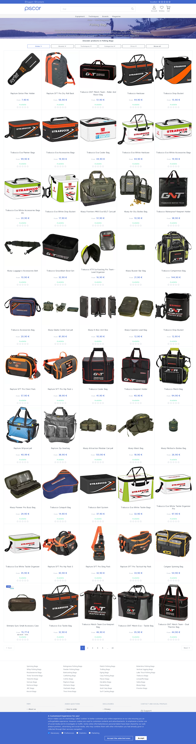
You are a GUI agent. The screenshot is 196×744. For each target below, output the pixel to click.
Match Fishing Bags (107, 666)
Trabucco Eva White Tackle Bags (136, 507)
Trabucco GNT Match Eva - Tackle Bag (135, 626)
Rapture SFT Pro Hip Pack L (60, 389)
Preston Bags (141, 688)
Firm (28, 704)
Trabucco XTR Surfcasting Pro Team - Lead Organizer (98, 270)
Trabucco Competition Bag (173, 271)
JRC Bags (30, 688)
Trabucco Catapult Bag (60, 507)
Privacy (107, 709)
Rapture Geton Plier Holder (22, 93)
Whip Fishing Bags (34, 669)
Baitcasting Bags (70, 672)
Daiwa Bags (104, 685)
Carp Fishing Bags (107, 675)
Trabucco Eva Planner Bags (22, 152)
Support (29, 2)
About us (32, 709)
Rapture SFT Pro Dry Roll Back (60, 93)
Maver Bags (104, 679)
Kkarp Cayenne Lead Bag (136, 330)
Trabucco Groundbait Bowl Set (60, 271)
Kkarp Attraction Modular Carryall (98, 448)
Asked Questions (72, 704)
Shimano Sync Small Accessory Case (23, 626)
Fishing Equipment (102, 20)
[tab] (41, 705)
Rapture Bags (68, 682)
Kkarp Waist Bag (135, 448)
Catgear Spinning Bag (173, 566)
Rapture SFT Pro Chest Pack (23, 389)
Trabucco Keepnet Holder (135, 389)
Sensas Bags (32, 682)
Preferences (69, 733)
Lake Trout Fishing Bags (145, 672)
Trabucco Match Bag (173, 389)
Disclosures (108, 704)
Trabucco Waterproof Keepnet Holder (173, 211)
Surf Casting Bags (107, 691)
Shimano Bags (69, 685)
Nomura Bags (32, 685)
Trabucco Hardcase (135, 93)
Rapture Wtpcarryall (23, 448)
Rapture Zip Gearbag (60, 448)
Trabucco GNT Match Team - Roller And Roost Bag (98, 93)
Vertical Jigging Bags (144, 669)
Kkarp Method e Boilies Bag (173, 448)
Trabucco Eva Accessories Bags (60, 152)
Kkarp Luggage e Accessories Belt (22, 271)
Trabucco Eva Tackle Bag (60, 626)
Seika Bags (140, 682)
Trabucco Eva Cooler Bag (98, 152)
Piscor (89, 20)
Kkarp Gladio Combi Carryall (60, 330)
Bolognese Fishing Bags (72, 666)
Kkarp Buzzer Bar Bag (136, 271)
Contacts (39, 2)
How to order (71, 709)
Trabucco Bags (142, 675)
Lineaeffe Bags (142, 679)
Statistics (82, 733)
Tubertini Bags (32, 679)
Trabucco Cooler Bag (98, 389)
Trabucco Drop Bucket (173, 93)
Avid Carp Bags (106, 688)
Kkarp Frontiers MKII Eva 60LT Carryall (98, 211)
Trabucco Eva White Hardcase (135, 152)
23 (113, 648)
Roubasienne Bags (34, 672)
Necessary (55, 733)
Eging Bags (104, 672)
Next (187, 648)
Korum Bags (31, 691)
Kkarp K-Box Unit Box (98, 330)
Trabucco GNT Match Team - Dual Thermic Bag (173, 625)
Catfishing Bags (69, 675)
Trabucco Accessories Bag (22, 330)
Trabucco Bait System (98, 507)
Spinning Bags (32, 666)
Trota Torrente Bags (35, 675)
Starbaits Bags (69, 688)
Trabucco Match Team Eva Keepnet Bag (98, 625)
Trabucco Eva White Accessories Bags (173, 152)
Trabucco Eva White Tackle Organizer (23, 566)
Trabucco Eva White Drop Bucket (60, 211)
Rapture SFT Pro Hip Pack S (60, 566)
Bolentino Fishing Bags (145, 666)
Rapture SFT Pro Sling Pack (98, 566)
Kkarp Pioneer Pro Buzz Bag (22, 507)
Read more (134, 35)
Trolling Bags (105, 669)
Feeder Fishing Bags (71, 669)
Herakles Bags (105, 682)
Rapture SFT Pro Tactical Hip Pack (135, 566)
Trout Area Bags (69, 691)
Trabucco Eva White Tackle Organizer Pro (173, 507)
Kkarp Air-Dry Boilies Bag (135, 211)
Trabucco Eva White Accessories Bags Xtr (22, 211)
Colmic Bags (68, 679)
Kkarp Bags (141, 685)
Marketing (95, 733)
